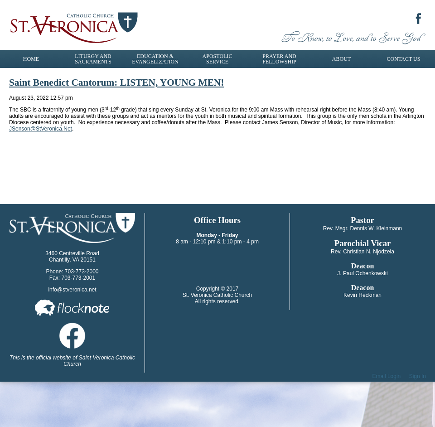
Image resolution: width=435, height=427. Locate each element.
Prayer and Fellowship (279, 59)
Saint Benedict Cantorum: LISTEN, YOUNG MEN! (116, 82)
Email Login (386, 376)
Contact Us (403, 59)
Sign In (417, 376)
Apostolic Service (217, 59)
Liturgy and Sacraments (93, 59)
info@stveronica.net (72, 289)
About (341, 59)
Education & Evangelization (155, 59)
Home (31, 59)
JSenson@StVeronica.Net (40, 129)
